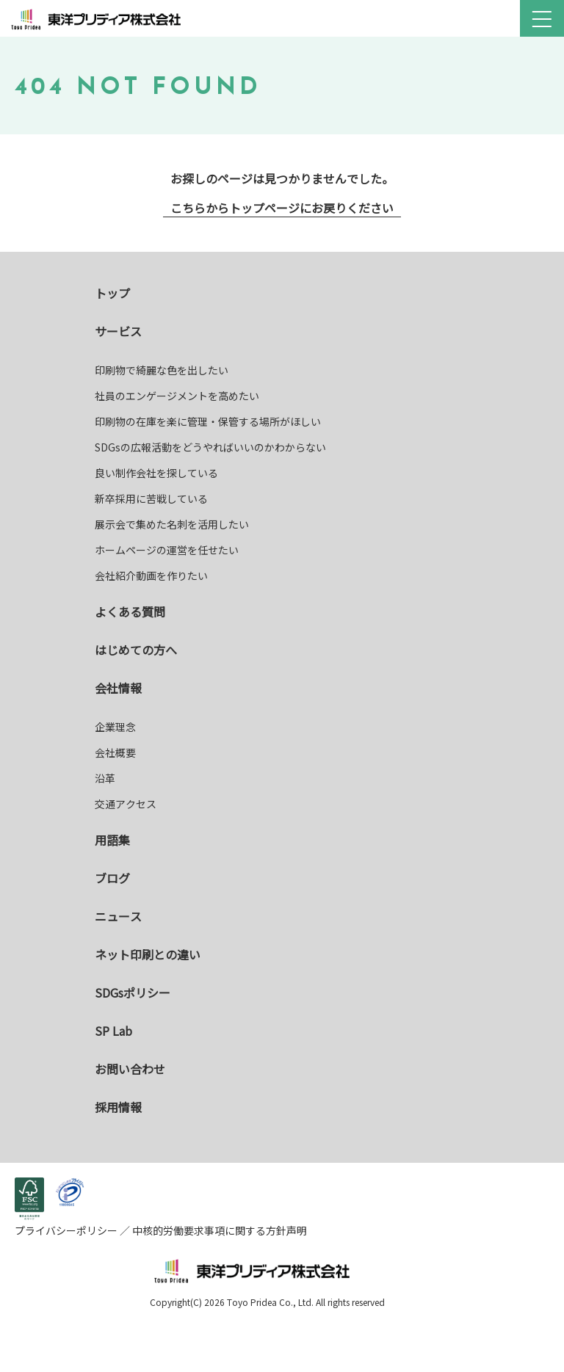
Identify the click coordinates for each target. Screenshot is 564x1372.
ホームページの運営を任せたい (167, 549)
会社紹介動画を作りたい (151, 575)
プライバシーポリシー (67, 1230)
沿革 (105, 778)
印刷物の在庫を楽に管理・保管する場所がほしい (208, 421)
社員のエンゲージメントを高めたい (177, 395)
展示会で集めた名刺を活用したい (172, 524)
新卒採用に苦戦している (151, 498)
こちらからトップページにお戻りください (282, 208)
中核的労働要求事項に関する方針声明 (218, 1230)
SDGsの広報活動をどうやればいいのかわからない (210, 447)
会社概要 (115, 752)
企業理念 (115, 726)
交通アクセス (125, 803)
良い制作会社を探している (156, 472)
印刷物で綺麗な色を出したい (161, 370)
